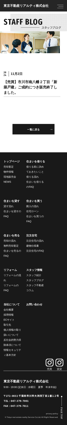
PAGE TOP (61, 413)
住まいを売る (12, 235)
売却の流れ (10, 240)
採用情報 (9, 314)
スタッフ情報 (34, 269)
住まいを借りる (35, 161)
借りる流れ (32, 176)
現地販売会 (10, 176)
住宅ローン (32, 211)
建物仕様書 (32, 245)
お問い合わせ (34, 304)
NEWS (7, 181)
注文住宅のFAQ (35, 250)
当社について (12, 304)
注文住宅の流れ (35, 240)
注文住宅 (31, 235)
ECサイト (9, 319)
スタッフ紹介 (33, 275)
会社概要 (9, 309)
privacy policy (52, 413)
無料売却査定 (11, 245)
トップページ (12, 161)
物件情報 (9, 171)
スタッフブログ (35, 280)
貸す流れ (9, 206)
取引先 (7, 324)
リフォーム (10, 269)
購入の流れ (32, 206)
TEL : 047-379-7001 (16, 401)
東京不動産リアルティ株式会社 (26, 6)
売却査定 (9, 166)
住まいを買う (34, 200)
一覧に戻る (33, 129)
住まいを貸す (12, 200)
